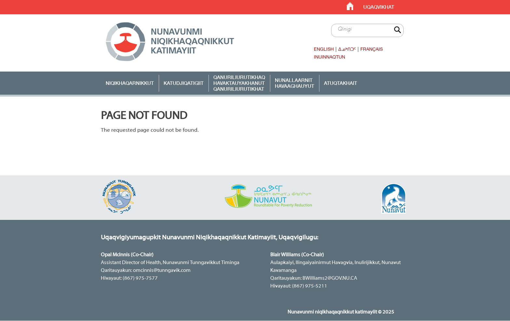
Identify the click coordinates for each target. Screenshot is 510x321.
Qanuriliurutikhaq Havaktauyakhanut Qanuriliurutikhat (239, 83)
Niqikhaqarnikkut (130, 83)
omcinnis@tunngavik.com (162, 270)
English (324, 49)
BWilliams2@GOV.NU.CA (329, 278)
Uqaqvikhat (378, 7)
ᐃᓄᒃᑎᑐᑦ (347, 49)
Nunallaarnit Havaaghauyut (294, 83)
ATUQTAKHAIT (340, 83)
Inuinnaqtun (329, 57)
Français (371, 49)
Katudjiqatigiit (184, 83)
